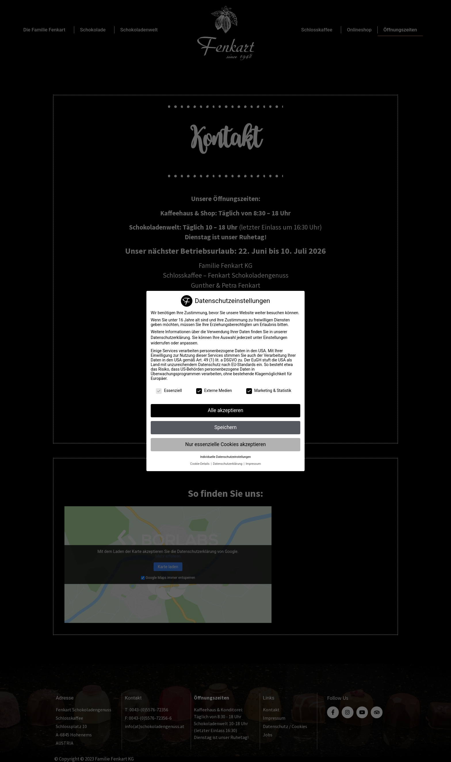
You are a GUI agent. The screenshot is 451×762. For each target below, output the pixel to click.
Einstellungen (275, 337)
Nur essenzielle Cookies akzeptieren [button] (225, 444)
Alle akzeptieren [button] (225, 410)
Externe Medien (214, 390)
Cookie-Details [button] (200, 464)
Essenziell (169, 390)
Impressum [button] (253, 464)
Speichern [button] (225, 427)
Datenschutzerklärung (170, 337)
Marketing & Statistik (268, 390)
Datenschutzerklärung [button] (228, 464)
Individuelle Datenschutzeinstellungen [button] (225, 457)
